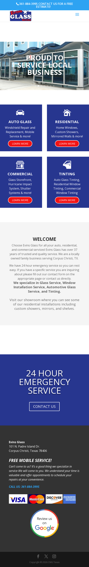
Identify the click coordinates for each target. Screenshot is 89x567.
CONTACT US (44, 406)
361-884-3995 (28, 4)
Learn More (20, 143)
